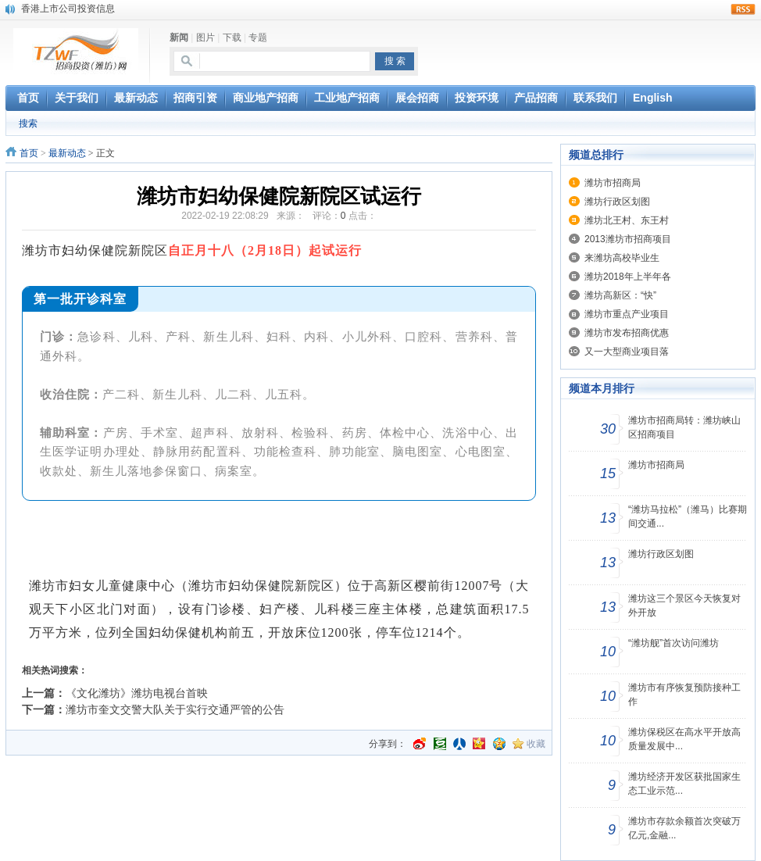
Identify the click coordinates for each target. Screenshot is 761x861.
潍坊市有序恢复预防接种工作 (684, 694)
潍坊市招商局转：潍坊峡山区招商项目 (684, 427)
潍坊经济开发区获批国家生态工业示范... (684, 783)
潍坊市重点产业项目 (626, 314)
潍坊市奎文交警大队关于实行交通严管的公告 (175, 709)
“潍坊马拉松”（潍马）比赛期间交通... (687, 516)
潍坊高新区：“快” (620, 295)
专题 (257, 37)
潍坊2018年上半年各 (627, 276)
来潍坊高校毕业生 (621, 257)
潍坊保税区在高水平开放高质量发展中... (684, 739)
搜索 (28, 123)
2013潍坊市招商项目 (627, 239)
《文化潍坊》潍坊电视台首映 (137, 693)
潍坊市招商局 (612, 182)
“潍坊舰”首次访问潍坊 (673, 643)
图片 (205, 37)
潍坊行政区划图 (617, 201)
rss (743, 9)
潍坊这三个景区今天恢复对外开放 (684, 605)
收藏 (536, 743)
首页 (29, 153)
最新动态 (67, 153)
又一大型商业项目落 (626, 351)
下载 (232, 37)
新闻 (179, 37)
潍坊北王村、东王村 (626, 220)
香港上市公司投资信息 (68, 8)
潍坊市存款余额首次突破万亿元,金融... (684, 828)
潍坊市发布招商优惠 (626, 332)
